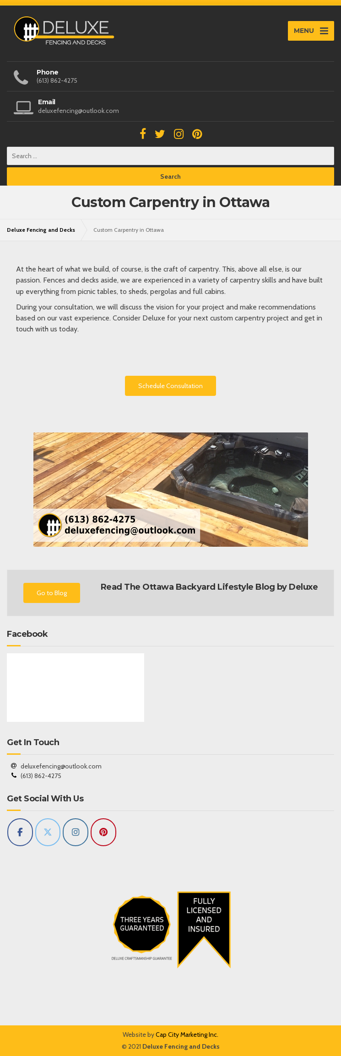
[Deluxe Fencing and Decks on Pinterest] (103, 832)
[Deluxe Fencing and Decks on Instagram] (75, 832)
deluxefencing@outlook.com (61, 766)
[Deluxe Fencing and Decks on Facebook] (20, 832)
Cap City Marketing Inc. (187, 1034)
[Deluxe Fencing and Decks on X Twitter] (48, 832)
